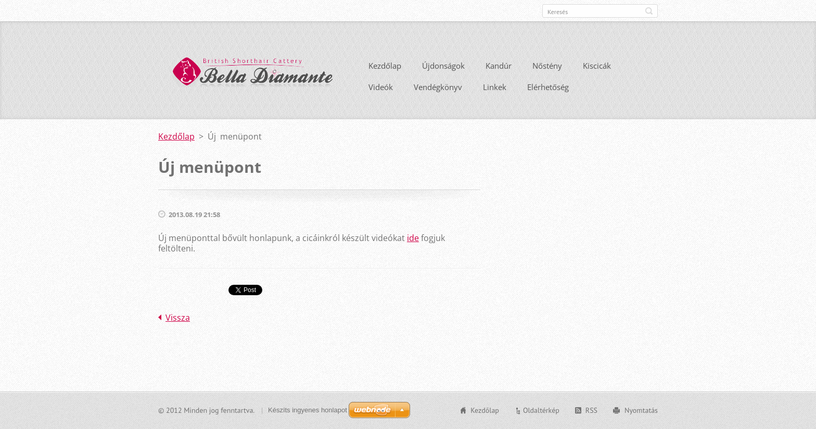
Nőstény (547, 65)
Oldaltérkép (541, 410)
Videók (380, 87)
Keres (649, 11)
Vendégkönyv (438, 87)
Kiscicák (597, 65)
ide (413, 238)
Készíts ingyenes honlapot (307, 410)
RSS (591, 410)
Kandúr (499, 65)
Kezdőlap (384, 65)
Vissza (177, 317)
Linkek (494, 87)
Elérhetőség (548, 87)
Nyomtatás (641, 410)
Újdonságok (443, 65)
